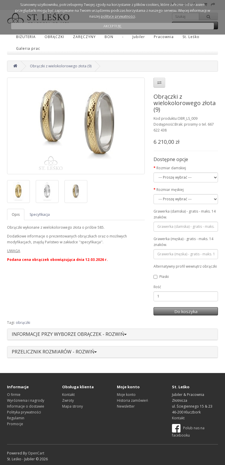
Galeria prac (28, 48)
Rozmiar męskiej (170, 189)
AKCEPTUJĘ (112, 25)
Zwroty (68, 400)
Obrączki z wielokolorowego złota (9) (60, 66)
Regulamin (15, 418)
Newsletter (126, 406)
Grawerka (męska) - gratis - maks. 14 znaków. (183, 241)
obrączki (23, 322)
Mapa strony (72, 406)
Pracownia (164, 36)
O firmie (14, 394)
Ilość (157, 286)
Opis (16, 214)
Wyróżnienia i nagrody (25, 400)
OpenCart (36, 453)
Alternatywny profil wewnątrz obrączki (185, 266)
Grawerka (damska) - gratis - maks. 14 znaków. (185, 214)
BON (109, 36)
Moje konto (126, 394)
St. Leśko (191, 36)
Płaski (161, 276)
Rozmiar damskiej (171, 167)
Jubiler (138, 36)
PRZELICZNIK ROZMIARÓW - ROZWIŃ (54, 351)
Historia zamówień (132, 400)
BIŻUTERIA (26, 36)
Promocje (15, 423)
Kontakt (68, 394)
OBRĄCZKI (54, 36)
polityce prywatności (118, 16)
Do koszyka (185, 311)
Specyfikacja (40, 214)
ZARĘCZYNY (84, 36)
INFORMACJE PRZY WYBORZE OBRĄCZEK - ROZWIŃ (69, 334)
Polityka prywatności (24, 412)
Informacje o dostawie (25, 406)
